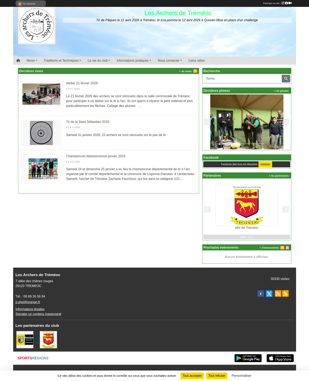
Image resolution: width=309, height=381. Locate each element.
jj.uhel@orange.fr (28, 302)
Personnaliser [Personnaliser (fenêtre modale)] (241, 375)
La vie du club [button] (98, 60)
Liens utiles (197, 60)
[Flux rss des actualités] (278, 293)
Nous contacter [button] (169, 60)
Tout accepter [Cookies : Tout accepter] (192, 375)
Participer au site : (277, 3)
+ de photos (281, 90)
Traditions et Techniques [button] (61, 60)
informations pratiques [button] (133, 60)
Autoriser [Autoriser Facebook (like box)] (265, 164)
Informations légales (30, 309)
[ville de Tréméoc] (48, 339)
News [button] (31, 60)
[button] (207, 121)
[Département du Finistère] (25, 339)
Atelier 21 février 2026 (82, 83)
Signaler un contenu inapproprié (38, 314)
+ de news (185, 71)
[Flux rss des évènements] (285, 293)
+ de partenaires (279, 175)
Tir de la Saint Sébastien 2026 (87, 121)
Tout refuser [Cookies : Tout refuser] (216, 375)
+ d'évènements (269, 247)
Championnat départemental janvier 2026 (95, 156)
